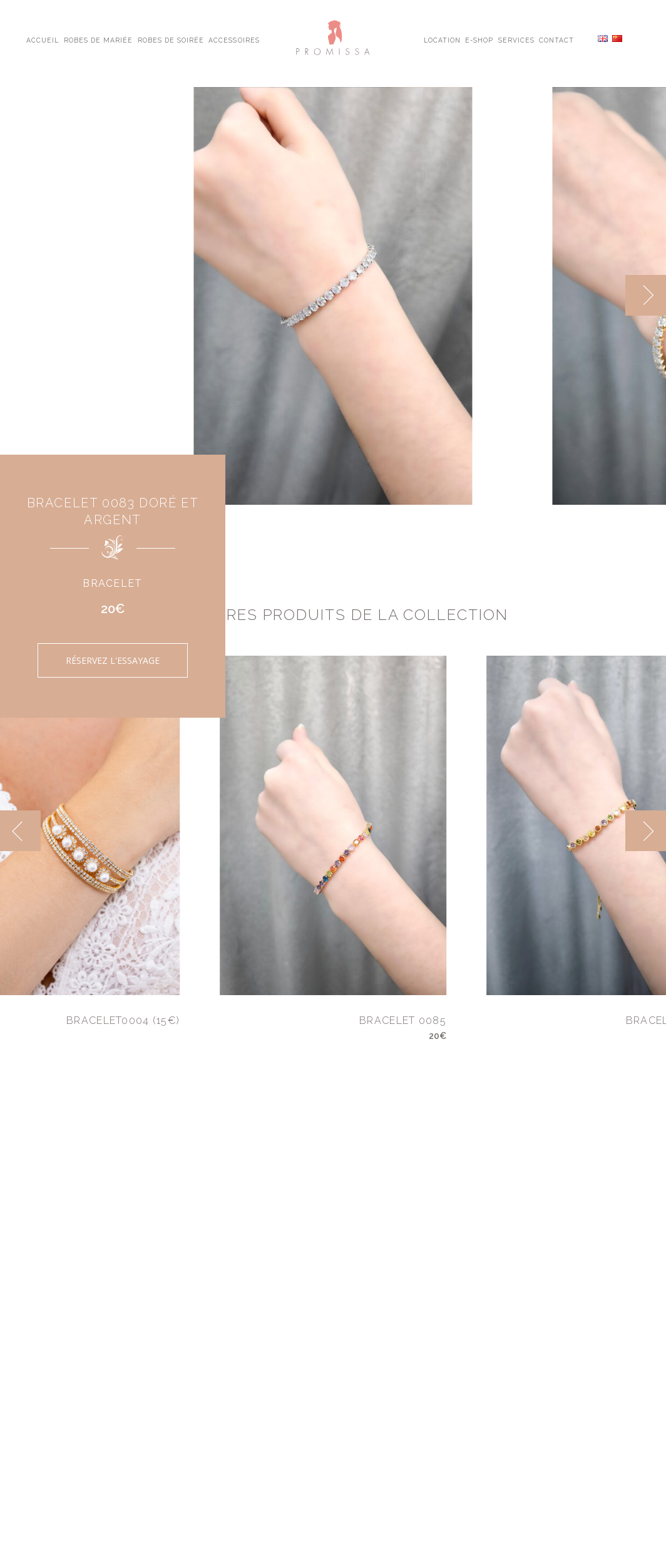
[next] (645, 295)
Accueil (42, 39)
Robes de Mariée (98, 39)
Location (442, 39)
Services (516, 39)
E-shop (479, 39)
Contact (556, 39)
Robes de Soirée (171, 39)
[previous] (20, 830)
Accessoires (233, 39)
